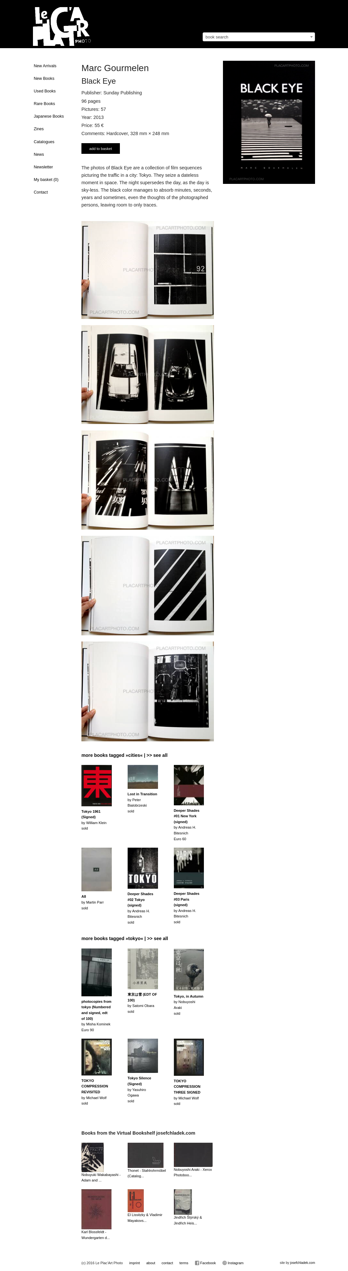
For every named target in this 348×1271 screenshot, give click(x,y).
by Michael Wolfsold (94, 1092)
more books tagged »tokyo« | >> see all (124, 938)
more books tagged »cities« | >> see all (124, 755)
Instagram (233, 1263)
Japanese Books (49, 116)
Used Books (45, 91)
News (39, 154)
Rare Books (44, 103)
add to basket (100, 148)
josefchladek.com (302, 1263)
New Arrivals (45, 66)
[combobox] (259, 36)
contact (167, 1263)
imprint (134, 1263)
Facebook (205, 1263)
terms (183, 1263)
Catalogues (44, 142)
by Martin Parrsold (92, 902)
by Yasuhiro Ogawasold (139, 1089)
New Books (44, 78)
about (150, 1263)
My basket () (46, 179)
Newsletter (43, 167)
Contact (41, 192)
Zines (39, 129)
